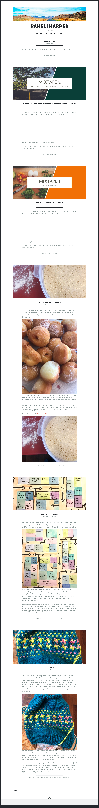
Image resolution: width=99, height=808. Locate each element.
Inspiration (53, 518)
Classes (55, 33)
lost (54, 621)
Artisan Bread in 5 (41, 415)
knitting (62, 779)
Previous (15, 792)
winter (64, 468)
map (57, 621)
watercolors (65, 621)
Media (50, 33)
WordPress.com (41, 804)
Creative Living (46, 518)
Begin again (49, 669)
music (55, 156)
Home (37, 33)
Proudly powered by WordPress (20, 804)
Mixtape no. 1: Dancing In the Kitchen (49, 205)
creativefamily (49, 779)
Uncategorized (49, 43)
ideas (52, 621)
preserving (48, 468)
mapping (61, 621)
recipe (53, 468)
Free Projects (47, 306)
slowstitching (67, 779)
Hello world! (49, 41)
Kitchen (52, 306)
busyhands (43, 779)
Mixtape (49, 108)
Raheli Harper (49, 26)
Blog (46, 33)
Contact (60, 33)
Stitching (49, 671)
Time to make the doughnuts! (49, 304)
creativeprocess (47, 621)
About (42, 33)
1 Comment (52, 55)
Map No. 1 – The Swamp (49, 516)
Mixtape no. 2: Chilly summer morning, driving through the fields (49, 105)
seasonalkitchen (58, 468)
